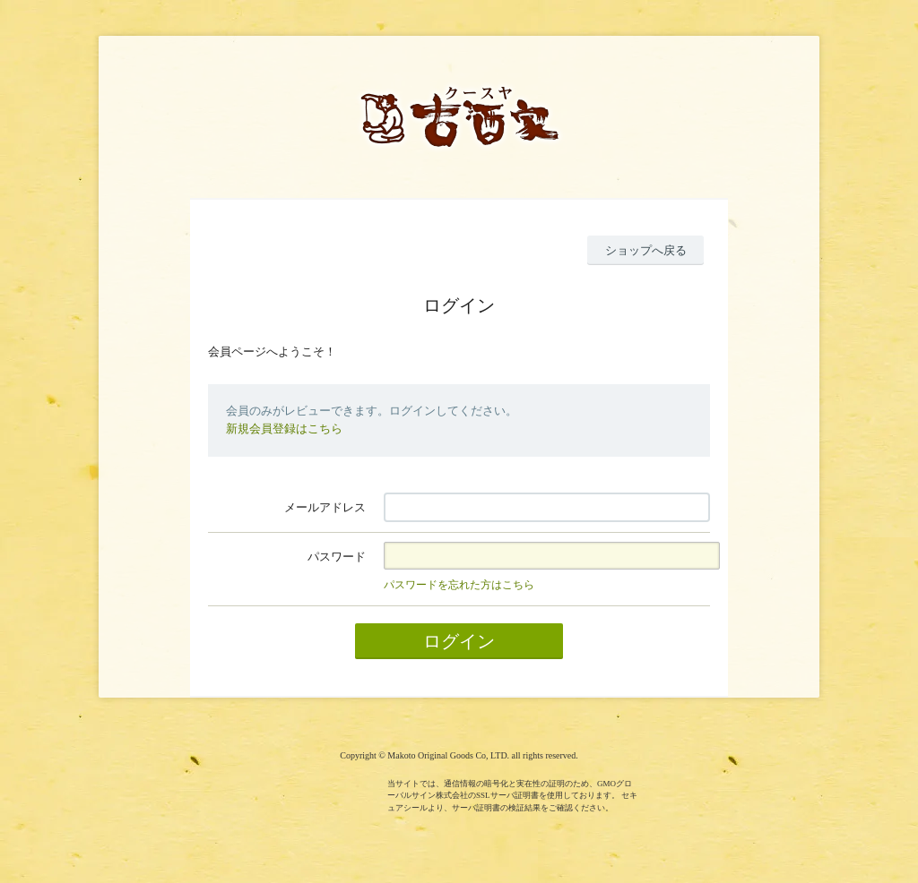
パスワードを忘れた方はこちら (459, 585)
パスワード (336, 556)
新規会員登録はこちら (284, 428)
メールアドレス (325, 507)
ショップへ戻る (646, 250)
